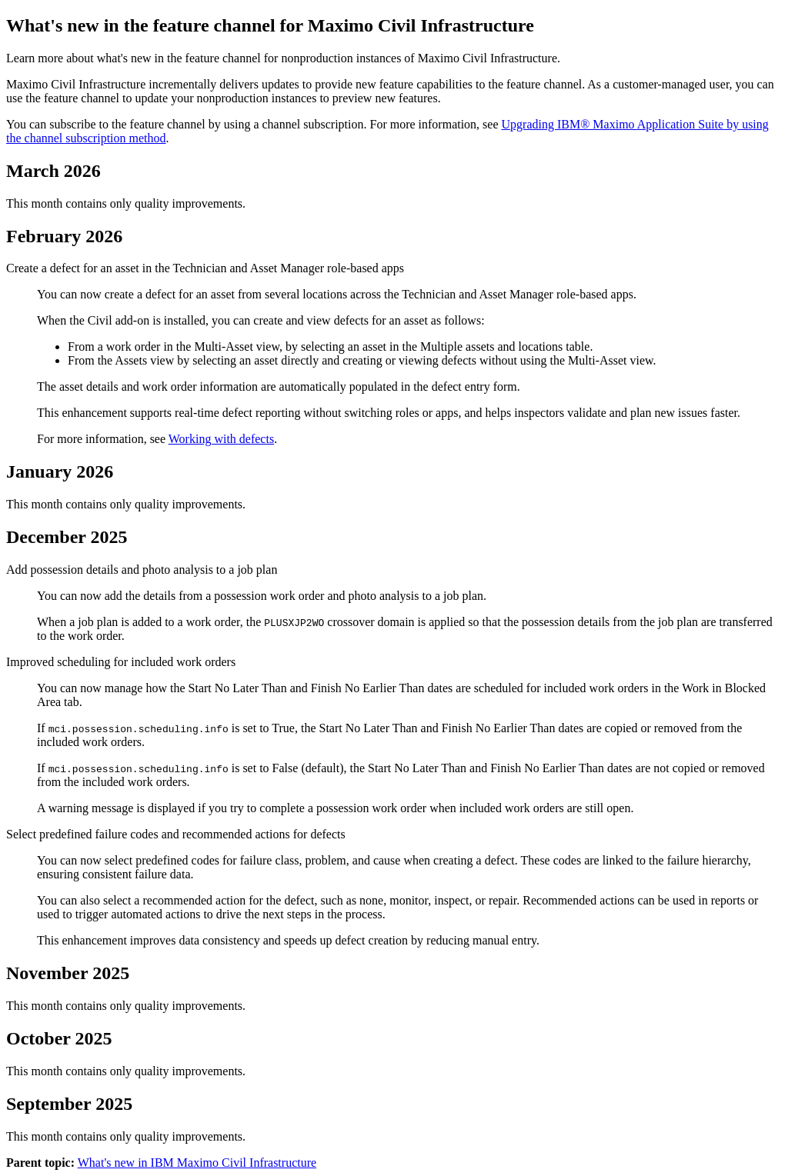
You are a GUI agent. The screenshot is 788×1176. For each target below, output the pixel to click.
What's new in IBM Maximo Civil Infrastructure (197, 1162)
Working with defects (221, 438)
